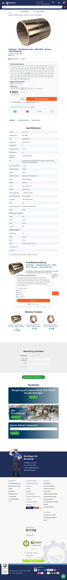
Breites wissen (47, 483)
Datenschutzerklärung (25, 570)
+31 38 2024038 (12, 496)
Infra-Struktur (47, 491)
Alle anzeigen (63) (38, 88)
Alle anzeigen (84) (18, 83)
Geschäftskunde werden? (32, 483)
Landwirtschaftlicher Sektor (51, 494)
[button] (64, 7)
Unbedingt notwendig (22, 288)
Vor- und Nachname (23, 359)
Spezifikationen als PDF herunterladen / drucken (23, 254)
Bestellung (28, 486)
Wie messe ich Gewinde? (50, 514)
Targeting (20, 292)
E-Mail (24, 363)
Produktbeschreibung (23, 120)
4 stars (37, 355)
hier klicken (16, 417)
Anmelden (15, 433)
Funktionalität (21, 294)
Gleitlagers (12, 250)
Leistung (19, 290)
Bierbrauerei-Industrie (49, 488)
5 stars (39, 355)
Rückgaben (28, 491)
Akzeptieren (33, 300)
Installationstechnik (49, 507)
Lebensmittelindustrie (49, 486)
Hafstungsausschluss (13, 570)
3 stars (35, 355)
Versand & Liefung (30, 494)
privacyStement (36, 282)
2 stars (33, 355)
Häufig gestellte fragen (31, 501)
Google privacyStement (22, 285)
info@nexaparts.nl (13, 494)
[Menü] (7, 564)
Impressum (28, 504)
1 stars (30, 355)
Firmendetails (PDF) (13, 499)
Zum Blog (34, 397)
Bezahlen (28, 488)
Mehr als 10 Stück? (23, 107)
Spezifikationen (35, 120)
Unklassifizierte (21, 296)
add (31, 371)
